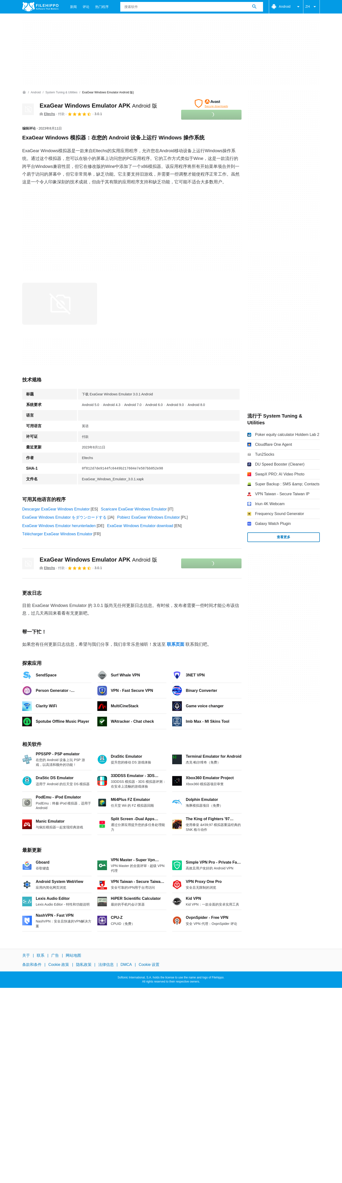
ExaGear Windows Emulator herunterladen (59, 526)
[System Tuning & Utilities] (61, 92)
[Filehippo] (40, 7)
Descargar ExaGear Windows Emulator (56, 509)
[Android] (36, 92)
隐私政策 (84, 965)
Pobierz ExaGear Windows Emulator (148, 517)
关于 (26, 955)
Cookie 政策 (58, 965)
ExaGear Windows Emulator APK (98, 105)
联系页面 (175, 644)
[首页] (24, 92)
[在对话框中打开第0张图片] (59, 304)
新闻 (73, 7)
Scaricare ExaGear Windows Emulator (134, 509)
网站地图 (73, 955)
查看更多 (283, 537)
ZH (311, 7)
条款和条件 (32, 965)
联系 (40, 955)
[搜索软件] (254, 7)
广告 (55, 955)
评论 (86, 7)
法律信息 (106, 965)
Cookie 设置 (149, 965)
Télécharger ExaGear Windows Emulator (57, 534)
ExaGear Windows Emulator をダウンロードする (64, 517)
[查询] (191, 7)
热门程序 (102, 7)
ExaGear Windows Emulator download (140, 526)
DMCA (126, 965)
